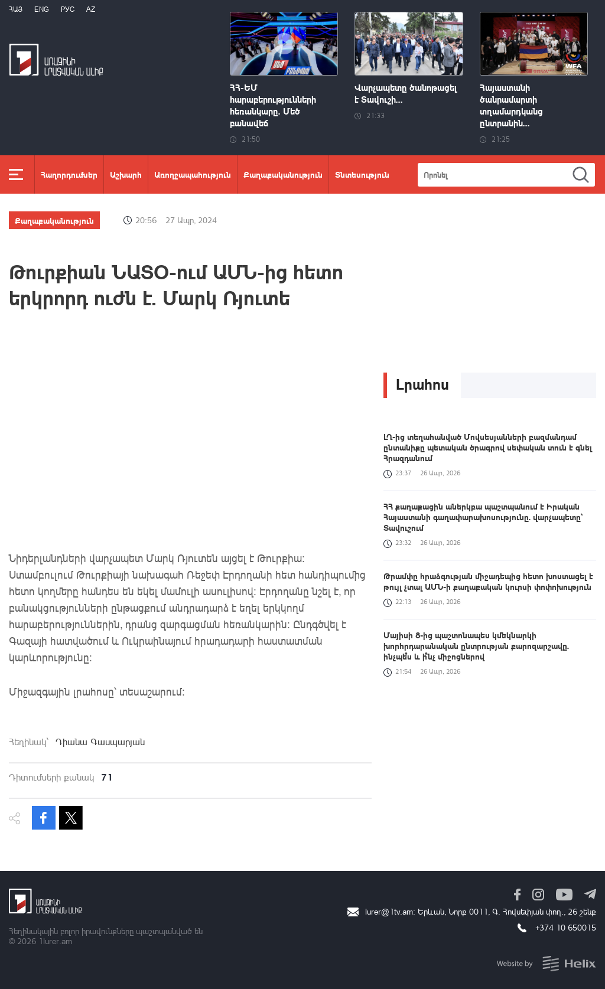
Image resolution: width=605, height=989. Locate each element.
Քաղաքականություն (283, 174)
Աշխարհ (126, 174)
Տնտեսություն (362, 174)
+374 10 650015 (565, 927)
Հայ (15, 9)
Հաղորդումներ (69, 174)
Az (90, 9)
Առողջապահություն (192, 174)
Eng (41, 9)
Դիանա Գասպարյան (100, 742)
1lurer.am (55, 941)
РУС (67, 9)
